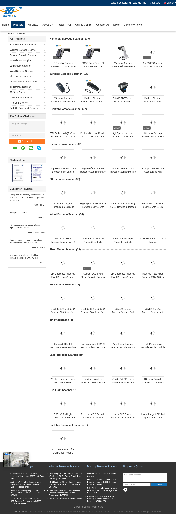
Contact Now (27, 141)
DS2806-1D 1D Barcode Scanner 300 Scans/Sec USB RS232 (93, 312)
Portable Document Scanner (24, 108)
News (116, 24)
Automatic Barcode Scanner (24, 81)
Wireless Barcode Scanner (23, 50)
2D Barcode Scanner (20, 65)
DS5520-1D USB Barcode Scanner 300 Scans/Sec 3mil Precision (123, 312)
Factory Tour (64, 24)
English (171, 2)
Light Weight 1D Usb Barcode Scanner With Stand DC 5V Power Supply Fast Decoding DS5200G (65, 476)
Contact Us (102, 24)
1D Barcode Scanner (20, 87)
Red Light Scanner (19, 103)
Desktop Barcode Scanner (23, 55)
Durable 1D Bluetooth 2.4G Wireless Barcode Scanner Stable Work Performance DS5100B (64, 492)
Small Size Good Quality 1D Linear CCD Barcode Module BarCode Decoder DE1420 (27, 492)
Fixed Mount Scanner (20, 76)
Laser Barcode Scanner (21, 97)
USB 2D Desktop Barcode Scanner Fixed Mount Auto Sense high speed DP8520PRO (102, 490)
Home (5, 24)
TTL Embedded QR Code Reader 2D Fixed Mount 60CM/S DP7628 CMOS (63, 136)
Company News (133, 24)
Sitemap (86, 507)
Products (18, 24)
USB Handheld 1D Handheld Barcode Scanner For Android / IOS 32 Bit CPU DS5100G (65, 484)
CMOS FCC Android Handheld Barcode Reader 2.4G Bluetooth (153, 66)
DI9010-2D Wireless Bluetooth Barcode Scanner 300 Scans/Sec (123, 101)
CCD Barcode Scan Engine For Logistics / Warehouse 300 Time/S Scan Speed (27, 476)
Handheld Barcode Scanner (23, 44)
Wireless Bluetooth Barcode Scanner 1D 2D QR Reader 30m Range (93, 101)
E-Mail (77, 507)
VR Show (32, 24)
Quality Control (83, 24)
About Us (47, 24)
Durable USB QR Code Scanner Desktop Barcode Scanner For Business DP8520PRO (101, 498)
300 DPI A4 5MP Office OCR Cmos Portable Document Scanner (63, 452)
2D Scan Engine (18, 92)
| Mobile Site (97, 507)
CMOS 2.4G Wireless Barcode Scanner (66, 499)
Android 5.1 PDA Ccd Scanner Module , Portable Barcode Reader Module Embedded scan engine (27, 484)
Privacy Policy (20, 511)
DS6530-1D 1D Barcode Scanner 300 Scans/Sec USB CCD (63, 312)
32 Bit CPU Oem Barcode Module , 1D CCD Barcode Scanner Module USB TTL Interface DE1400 (26, 501)
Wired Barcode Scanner (22, 71)
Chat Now (155, 2)
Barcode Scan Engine (20, 60)
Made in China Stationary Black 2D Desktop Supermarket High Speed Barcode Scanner (102, 482)
